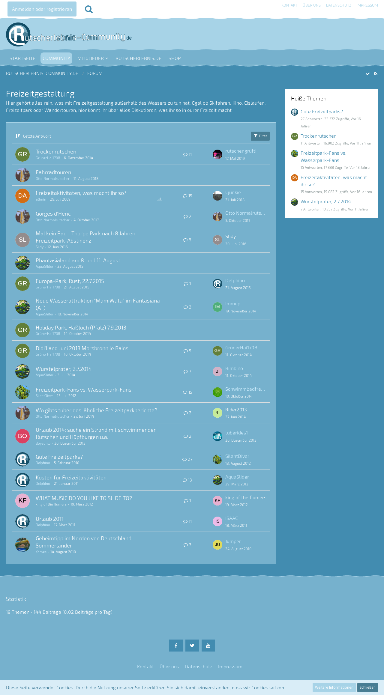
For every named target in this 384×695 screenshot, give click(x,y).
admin (41, 199)
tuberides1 (236, 432)
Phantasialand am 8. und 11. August (78, 260)
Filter (260, 136)
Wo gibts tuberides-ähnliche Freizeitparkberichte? (96, 410)
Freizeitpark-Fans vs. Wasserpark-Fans (83, 389)
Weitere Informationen (334, 687)
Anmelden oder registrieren (42, 9)
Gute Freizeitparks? (59, 456)
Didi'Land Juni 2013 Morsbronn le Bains (82, 348)
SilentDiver (44, 395)
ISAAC (231, 518)
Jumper (233, 541)
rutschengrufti (240, 151)
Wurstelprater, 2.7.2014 (64, 368)
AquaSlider (44, 266)
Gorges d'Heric (53, 213)
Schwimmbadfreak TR (246, 389)
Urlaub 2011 (50, 518)
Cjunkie (233, 192)
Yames (41, 552)
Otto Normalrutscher (53, 178)
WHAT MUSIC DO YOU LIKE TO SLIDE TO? (84, 498)
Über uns (312, 5)
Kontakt (289, 5)
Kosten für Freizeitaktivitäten (71, 477)
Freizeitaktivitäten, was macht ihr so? (81, 192)
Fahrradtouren (53, 172)
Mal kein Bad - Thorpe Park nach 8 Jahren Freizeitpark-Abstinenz (85, 237)
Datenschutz (338, 5)
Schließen (368, 687)
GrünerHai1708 (48, 158)
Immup (232, 303)
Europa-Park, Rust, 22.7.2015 (70, 281)
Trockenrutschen (56, 151)
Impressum (367, 5)
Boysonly (43, 443)
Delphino (235, 280)
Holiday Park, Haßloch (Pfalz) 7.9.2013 (81, 327)
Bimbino (234, 368)
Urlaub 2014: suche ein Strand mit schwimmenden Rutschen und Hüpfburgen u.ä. (96, 433)
